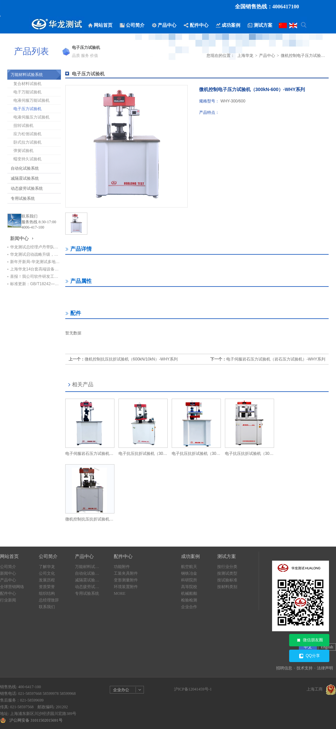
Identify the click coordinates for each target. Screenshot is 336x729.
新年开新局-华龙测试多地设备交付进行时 (35, 261)
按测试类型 (227, 573)
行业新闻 (8, 600)
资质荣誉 (47, 586)
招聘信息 (284, 668)
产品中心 (267, 55)
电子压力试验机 (27, 108)
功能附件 (122, 566)
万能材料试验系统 (27, 74)
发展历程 (47, 580)
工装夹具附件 (126, 573)
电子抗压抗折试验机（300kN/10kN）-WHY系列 (196, 453)
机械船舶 (189, 593)
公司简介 (8, 566)
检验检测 (189, 600)
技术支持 (305, 668)
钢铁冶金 (189, 573)
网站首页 (9, 556)
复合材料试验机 (27, 83)
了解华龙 (47, 566)
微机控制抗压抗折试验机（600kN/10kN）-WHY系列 (131, 359)
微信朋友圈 (309, 640)
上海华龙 (245, 55)
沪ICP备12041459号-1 (193, 689)
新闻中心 (8, 573)
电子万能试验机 (27, 92)
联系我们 (29, 216)
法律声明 (325, 668)
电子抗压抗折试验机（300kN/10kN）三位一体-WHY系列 (143, 453)
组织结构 (47, 593)
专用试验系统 (23, 198)
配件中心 (8, 593)
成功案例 (190, 556)
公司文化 (47, 573)
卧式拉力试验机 (27, 142)
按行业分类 (227, 566)
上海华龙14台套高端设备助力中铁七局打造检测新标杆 (35, 269)
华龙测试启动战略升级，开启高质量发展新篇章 (35, 254)
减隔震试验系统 (25, 178)
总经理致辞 (49, 600)
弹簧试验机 (23, 150)
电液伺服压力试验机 (31, 117)
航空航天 (189, 566)
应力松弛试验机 (27, 134)
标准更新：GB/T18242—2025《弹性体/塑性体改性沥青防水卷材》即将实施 (35, 283)
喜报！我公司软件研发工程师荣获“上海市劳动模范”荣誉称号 (35, 276)
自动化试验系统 (25, 168)
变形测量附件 (126, 580)
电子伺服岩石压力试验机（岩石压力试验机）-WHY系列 (275, 359)
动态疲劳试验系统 (27, 188)
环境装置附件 (126, 586)
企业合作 (189, 606)
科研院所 (189, 580)
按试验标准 (227, 580)
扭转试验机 (23, 125)
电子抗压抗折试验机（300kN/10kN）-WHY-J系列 (249, 453)
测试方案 (226, 556)
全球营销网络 (12, 586)
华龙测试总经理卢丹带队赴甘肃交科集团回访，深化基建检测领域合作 (35, 247)
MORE (119, 593)
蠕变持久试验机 (27, 159)
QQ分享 (309, 656)
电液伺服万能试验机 (31, 100)
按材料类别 (227, 586)
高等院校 (189, 586)
